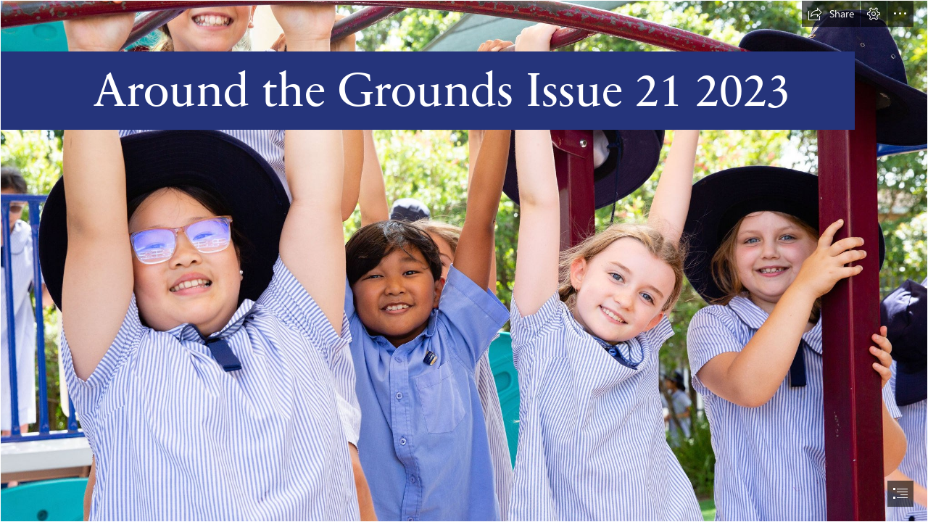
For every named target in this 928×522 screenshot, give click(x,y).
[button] (831, 14)
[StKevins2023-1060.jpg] (464, 261)
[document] (464, 261)
